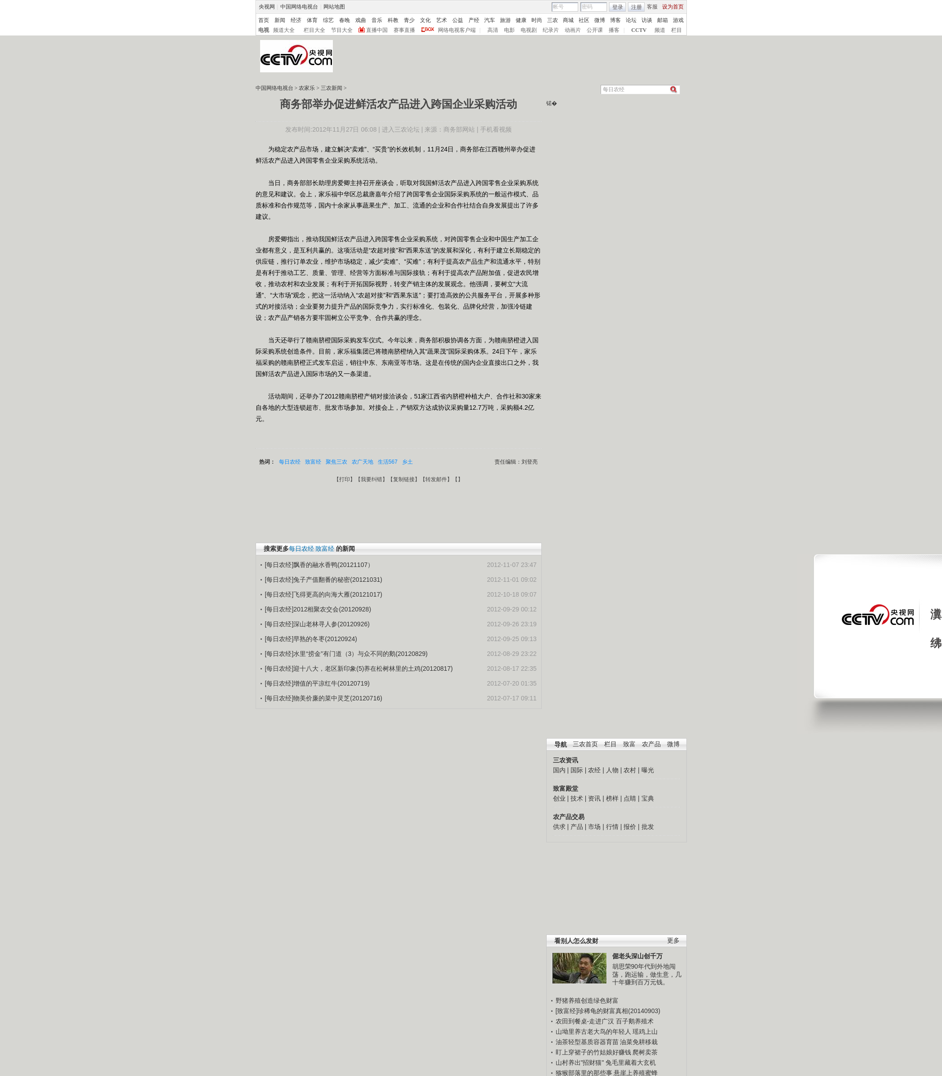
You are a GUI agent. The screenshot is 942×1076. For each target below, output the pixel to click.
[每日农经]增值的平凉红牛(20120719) (317, 683)
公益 (457, 20)
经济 (296, 20)
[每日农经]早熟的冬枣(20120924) (311, 638)
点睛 (630, 798)
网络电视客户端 (457, 30)
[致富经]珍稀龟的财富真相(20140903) (608, 1010)
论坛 (631, 20)
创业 (559, 798)
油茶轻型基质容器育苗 (587, 1041)
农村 (630, 770)
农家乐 (307, 88)
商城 (568, 20)
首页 (263, 20)
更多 (673, 940)
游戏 (678, 20)
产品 (577, 826)
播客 (614, 30)
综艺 (328, 20)
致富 (629, 744)
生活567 (388, 462)
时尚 (536, 20)
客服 (652, 7)
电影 (509, 30)
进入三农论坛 (401, 129)
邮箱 (662, 20)
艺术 (441, 20)
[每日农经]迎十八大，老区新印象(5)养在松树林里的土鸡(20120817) (359, 668)
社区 (584, 20)
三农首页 (585, 744)
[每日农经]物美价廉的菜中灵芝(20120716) (323, 698)
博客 (615, 20)
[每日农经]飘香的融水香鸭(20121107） (319, 564)
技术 (577, 798)
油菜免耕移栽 (639, 1041)
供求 (559, 826)
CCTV (638, 30)
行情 (612, 826)
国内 (559, 770)
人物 (612, 770)
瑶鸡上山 (645, 1031)
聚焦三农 (336, 462)
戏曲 (360, 20)
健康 (521, 20)
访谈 (646, 20)
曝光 (647, 770)
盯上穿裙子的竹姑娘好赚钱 (593, 1052)
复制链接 (404, 479)
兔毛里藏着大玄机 (631, 1062)
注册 (636, 7)
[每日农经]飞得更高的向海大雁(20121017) (323, 594)
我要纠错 (371, 479)
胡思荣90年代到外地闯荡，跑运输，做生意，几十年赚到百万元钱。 (646, 974)
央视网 (267, 7)
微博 (599, 20)
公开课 (595, 30)
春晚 (344, 20)
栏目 (676, 30)
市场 (594, 826)
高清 (492, 30)
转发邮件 (436, 479)
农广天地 (362, 462)
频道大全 (284, 30)
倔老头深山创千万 (637, 956)
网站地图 (334, 7)
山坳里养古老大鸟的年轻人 (593, 1031)
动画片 (573, 30)
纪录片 (551, 30)
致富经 (313, 462)
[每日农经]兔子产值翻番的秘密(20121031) (323, 579)
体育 (312, 20)
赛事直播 (404, 30)
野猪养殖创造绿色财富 (587, 1000)
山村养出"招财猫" (580, 1062)
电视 (263, 30)
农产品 (651, 744)
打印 (344, 479)
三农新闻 (331, 88)
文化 (425, 20)
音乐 (376, 20)
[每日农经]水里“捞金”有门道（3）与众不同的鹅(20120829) (346, 653)
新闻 (279, 20)
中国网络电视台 (299, 7)
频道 (660, 30)
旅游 (505, 20)
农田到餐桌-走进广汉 (585, 1021)
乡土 (407, 462)
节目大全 (342, 30)
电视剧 (529, 30)
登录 (617, 7)
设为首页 (673, 7)
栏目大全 (314, 30)
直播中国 (377, 30)
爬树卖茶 (645, 1052)
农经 (594, 770)
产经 (474, 20)
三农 (552, 20)
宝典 (647, 798)
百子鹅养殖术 (635, 1021)
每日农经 (290, 462)
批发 (647, 826)
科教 (393, 20)
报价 (630, 826)
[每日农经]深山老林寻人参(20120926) (317, 624)
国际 (577, 770)
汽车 (489, 20)
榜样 (612, 798)
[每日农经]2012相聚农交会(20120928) (318, 609)
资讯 (594, 798)
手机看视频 (496, 129)
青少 (409, 20)
